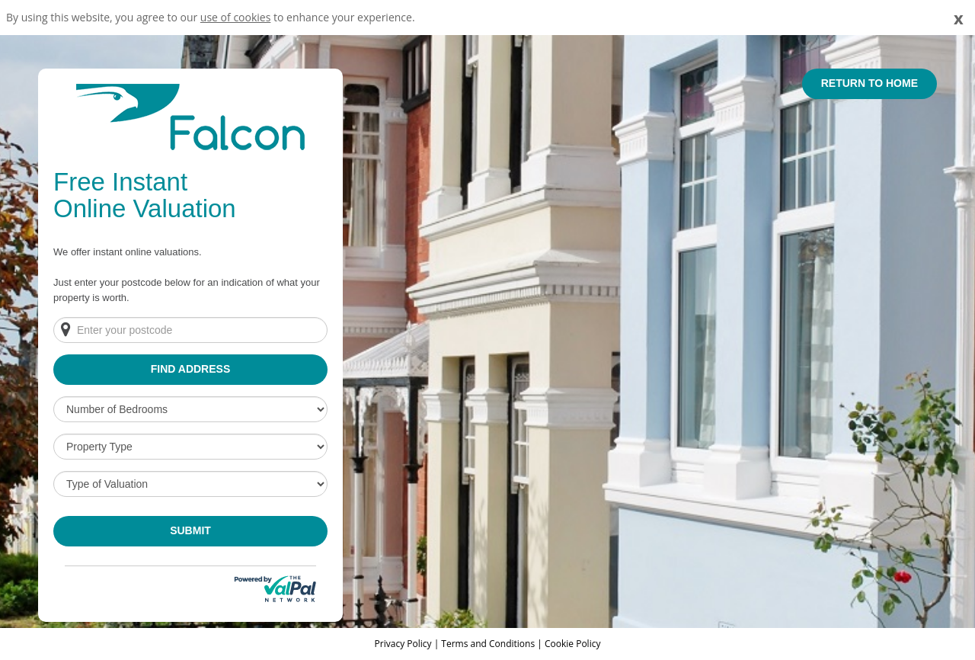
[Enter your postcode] (190, 330)
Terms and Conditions (488, 643)
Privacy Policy (404, 643)
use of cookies (235, 17)
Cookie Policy (572, 643)
